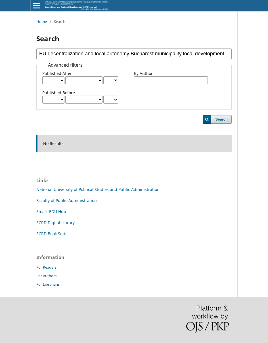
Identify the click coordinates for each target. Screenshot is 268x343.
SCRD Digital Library (55, 222)
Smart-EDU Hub (51, 211)
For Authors (46, 275)
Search (221, 119)
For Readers (46, 267)
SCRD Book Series (53, 233)
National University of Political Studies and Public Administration (98, 189)
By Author (143, 73)
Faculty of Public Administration (66, 200)
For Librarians (48, 284)
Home (41, 21)
